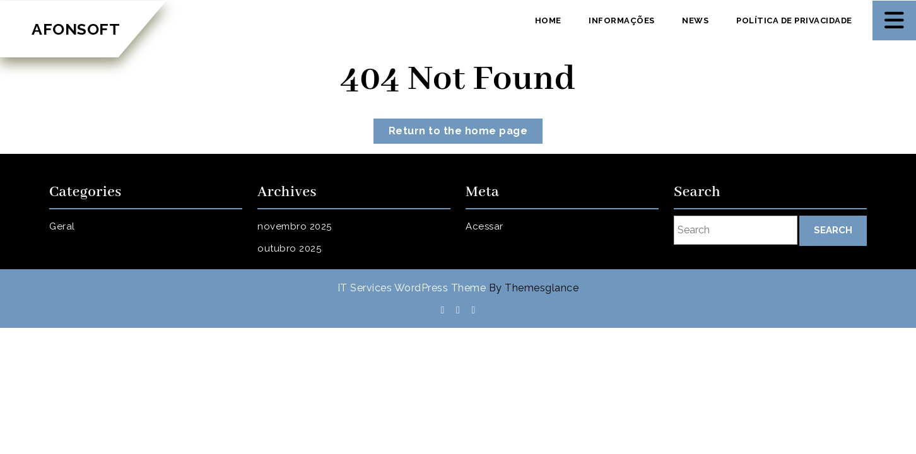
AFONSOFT (76, 29)
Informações (622, 20)
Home (548, 20)
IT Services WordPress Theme (412, 288)
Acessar (484, 226)
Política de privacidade (794, 20)
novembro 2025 (294, 226)
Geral (62, 226)
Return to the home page (466, 133)
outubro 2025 (289, 248)
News (695, 20)
